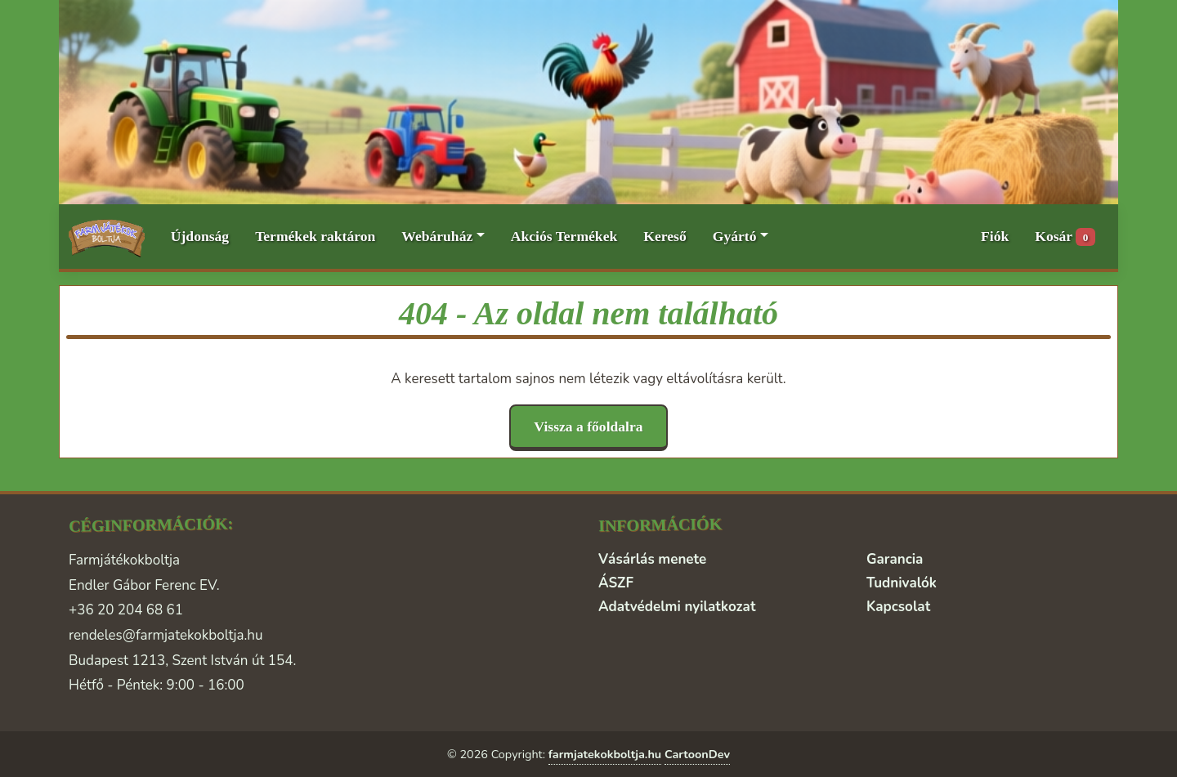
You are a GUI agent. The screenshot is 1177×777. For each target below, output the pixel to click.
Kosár (1065, 237)
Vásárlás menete (652, 559)
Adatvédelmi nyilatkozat (676, 606)
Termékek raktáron (315, 236)
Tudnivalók (901, 583)
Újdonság (200, 236)
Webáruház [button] (436, 236)
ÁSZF (615, 583)
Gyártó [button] (735, 236)
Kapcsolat (898, 606)
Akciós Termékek (564, 236)
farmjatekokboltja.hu (605, 754)
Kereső (664, 236)
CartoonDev (697, 754)
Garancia (894, 559)
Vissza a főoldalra (588, 426)
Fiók (995, 236)
